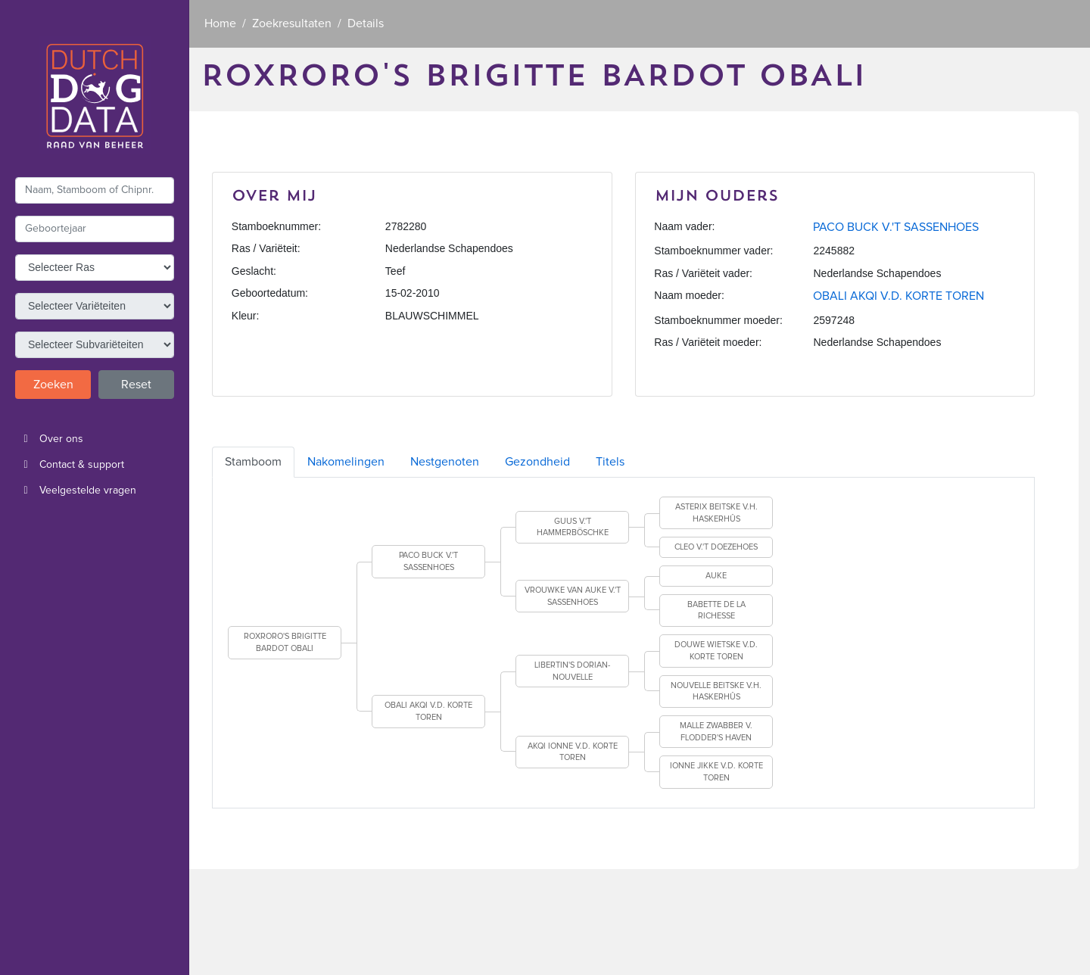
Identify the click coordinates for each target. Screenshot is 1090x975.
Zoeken (53, 384)
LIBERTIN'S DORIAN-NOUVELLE (572, 671)
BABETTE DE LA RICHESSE (716, 610)
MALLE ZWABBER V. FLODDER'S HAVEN (716, 731)
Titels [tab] (610, 462)
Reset (136, 384)
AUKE (716, 576)
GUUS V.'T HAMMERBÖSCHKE (573, 527)
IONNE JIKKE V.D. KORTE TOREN (716, 772)
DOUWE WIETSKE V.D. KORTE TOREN (716, 650)
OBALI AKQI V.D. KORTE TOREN (898, 296)
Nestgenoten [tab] (444, 462)
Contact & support (69, 464)
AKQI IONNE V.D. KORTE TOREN (573, 752)
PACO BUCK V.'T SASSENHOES (896, 227)
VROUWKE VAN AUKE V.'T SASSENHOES (573, 596)
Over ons (49, 439)
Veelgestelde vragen (75, 490)
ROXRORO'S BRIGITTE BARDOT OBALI (285, 642)
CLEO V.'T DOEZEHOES (716, 547)
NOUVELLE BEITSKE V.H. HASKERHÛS (716, 691)
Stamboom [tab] (253, 462)
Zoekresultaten (292, 23)
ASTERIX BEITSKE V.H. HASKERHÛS (716, 513)
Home (220, 23)
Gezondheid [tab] (537, 462)
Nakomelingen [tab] (346, 462)
